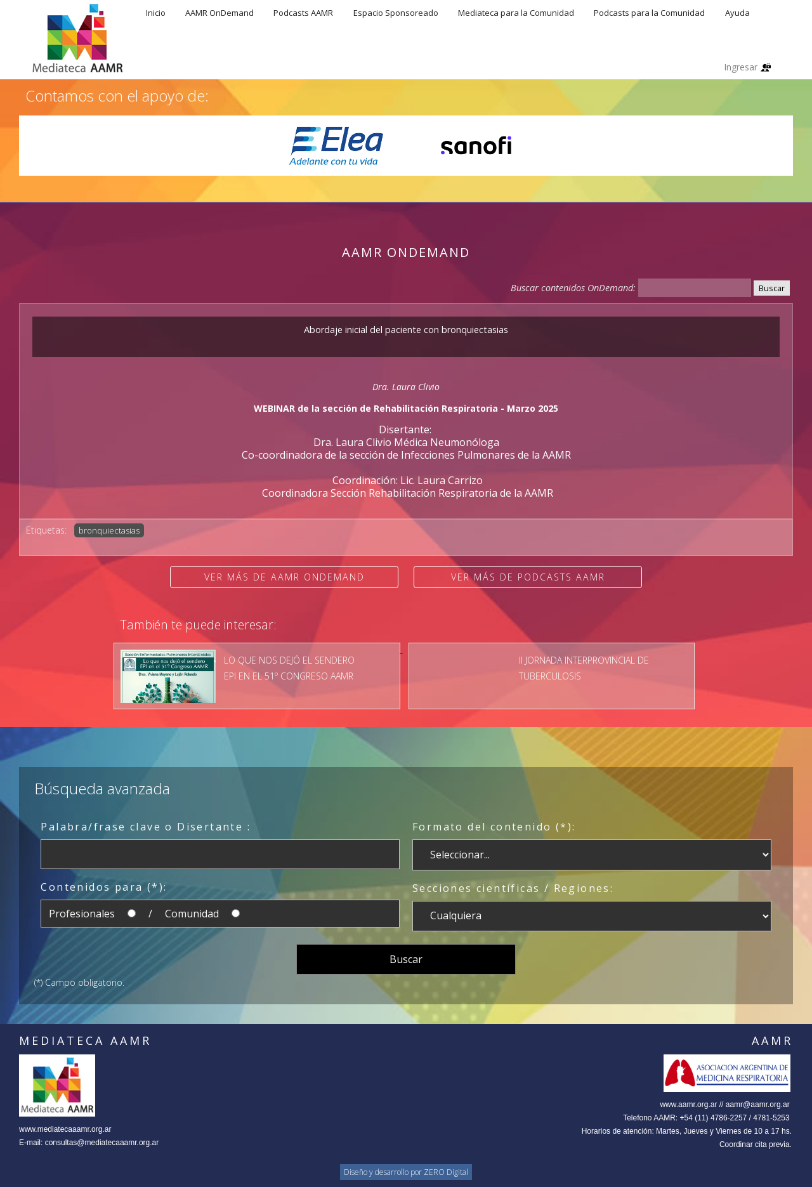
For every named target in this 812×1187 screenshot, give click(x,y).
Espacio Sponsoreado (395, 12)
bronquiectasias (109, 530)
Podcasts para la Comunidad (649, 12)
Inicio (156, 12)
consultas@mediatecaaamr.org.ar (102, 1142)
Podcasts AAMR (303, 12)
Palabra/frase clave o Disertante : (146, 826)
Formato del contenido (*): (493, 826)
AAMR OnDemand (219, 12)
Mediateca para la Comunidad (516, 12)
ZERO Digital (446, 1172)
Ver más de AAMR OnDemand (284, 577)
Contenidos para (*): (104, 887)
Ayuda (737, 12)
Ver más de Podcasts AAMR (528, 577)
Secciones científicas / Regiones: (512, 888)
